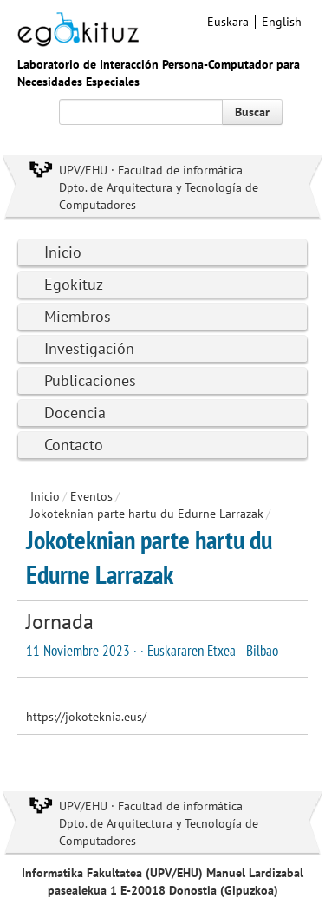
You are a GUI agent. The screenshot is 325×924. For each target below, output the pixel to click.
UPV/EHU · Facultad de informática (151, 170)
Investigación (89, 348)
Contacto (73, 445)
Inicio (62, 252)
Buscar (252, 112)
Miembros (77, 316)
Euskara (228, 22)
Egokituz (73, 284)
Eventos (91, 496)
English (282, 22)
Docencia (75, 413)
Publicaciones (90, 380)
